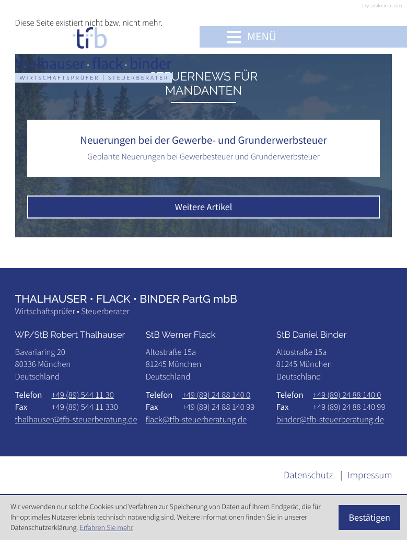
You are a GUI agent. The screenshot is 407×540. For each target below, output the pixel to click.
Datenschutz (308, 475)
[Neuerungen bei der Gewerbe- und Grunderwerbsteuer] (203, 148)
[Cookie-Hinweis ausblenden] (370, 517)
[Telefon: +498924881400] (216, 395)
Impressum (369, 475)
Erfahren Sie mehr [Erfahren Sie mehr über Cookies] (106, 527)
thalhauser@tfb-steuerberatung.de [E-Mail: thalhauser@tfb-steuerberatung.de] (76, 419)
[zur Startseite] (93, 54)
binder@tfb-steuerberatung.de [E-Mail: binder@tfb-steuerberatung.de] (330, 419)
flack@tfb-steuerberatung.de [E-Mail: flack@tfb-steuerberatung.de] (196, 419)
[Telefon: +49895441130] (83, 395)
